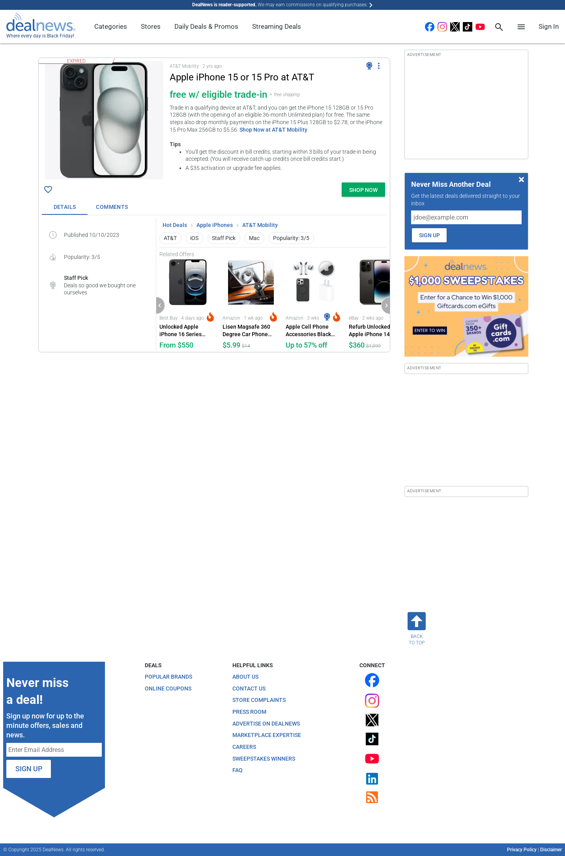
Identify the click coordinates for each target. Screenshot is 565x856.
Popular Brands (168, 677)
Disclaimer (551, 849)
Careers (244, 747)
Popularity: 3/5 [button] (291, 238)
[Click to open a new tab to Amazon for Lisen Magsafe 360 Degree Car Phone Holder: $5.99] (250, 305)
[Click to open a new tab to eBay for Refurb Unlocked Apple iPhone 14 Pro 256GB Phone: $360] (377, 305)
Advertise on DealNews (266, 723)
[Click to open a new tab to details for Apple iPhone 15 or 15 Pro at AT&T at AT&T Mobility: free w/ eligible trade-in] (104, 120)
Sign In (549, 26)
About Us (245, 677)
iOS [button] (194, 238)
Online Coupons (168, 688)
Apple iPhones (214, 225)
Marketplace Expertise (266, 735)
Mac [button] (254, 238)
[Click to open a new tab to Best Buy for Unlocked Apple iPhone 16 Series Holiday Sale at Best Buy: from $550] (187, 305)
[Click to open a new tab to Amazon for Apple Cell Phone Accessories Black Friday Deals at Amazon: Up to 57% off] (314, 305)
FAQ (237, 770)
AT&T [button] (170, 238)
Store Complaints (259, 700)
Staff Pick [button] (224, 238)
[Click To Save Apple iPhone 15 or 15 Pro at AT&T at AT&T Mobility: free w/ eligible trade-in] (48, 189)
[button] (214, 118)
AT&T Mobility (260, 225)
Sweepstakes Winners (263, 759)
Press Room (249, 712)
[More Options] (379, 66)
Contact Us (249, 688)
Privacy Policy (522, 849)
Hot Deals (175, 225)
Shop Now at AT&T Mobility (273, 130)
